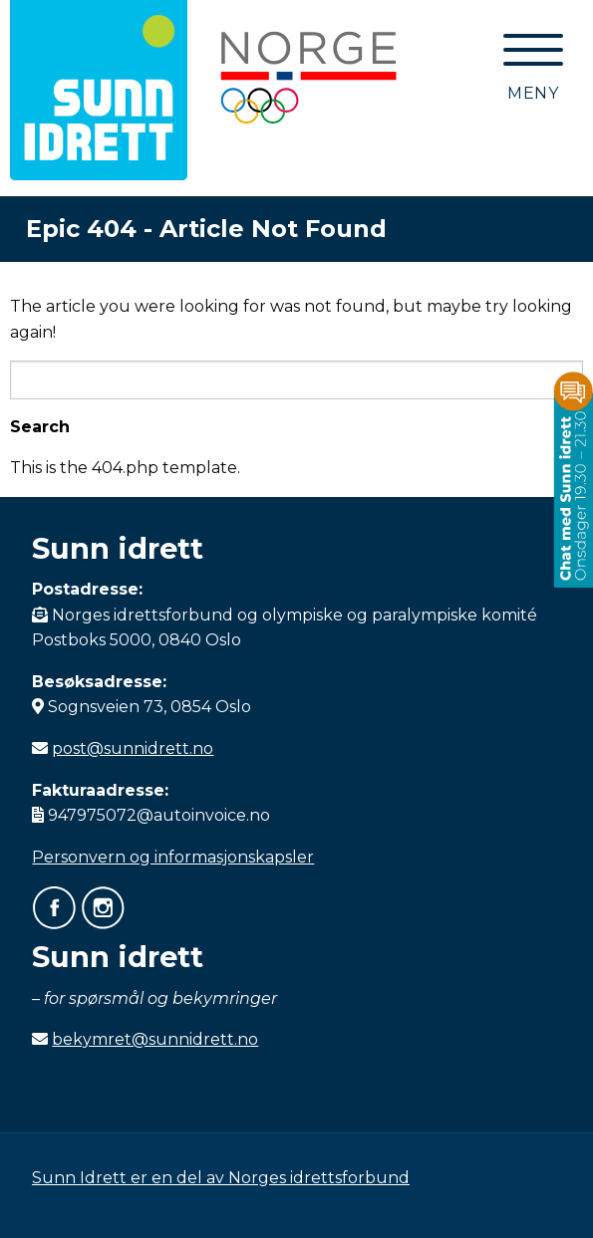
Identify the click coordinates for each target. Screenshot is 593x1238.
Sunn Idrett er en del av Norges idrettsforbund (221, 1177)
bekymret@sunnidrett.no (155, 1039)
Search (40, 427)
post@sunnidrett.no (132, 748)
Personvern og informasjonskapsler (173, 857)
